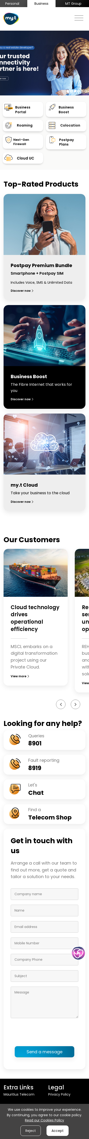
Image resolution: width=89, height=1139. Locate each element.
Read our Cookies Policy (44, 1120)
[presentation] (47, 1032)
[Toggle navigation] (79, 16)
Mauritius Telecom (19, 1094)
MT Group (73, 3)
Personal (12, 3)
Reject (30, 1130)
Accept (58, 1130)
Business (41, 3)
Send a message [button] (44, 1052)
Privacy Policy (59, 1094)
